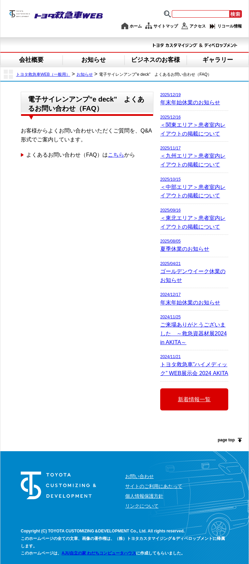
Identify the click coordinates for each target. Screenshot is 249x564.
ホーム (136, 26)
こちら (116, 155)
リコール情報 (229, 26)
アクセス (197, 26)
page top (226, 440)
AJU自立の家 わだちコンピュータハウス (99, 553)
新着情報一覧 (194, 399)
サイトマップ (165, 26)
